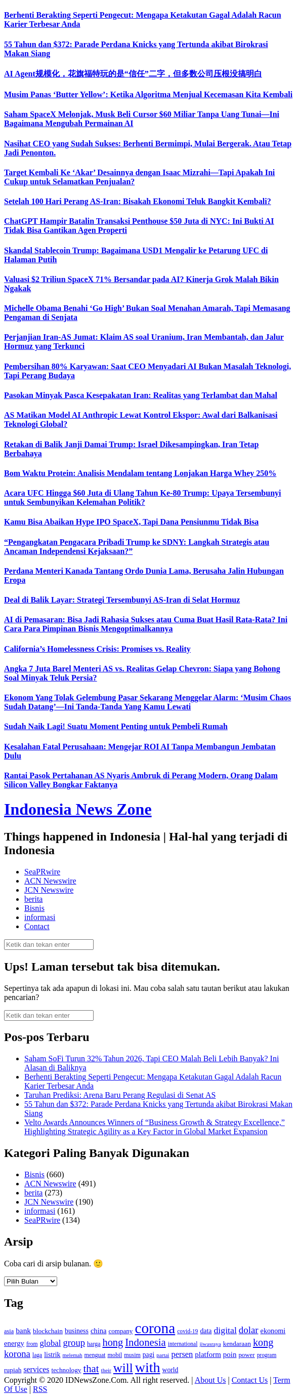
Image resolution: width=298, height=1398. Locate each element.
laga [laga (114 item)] (37, 1355)
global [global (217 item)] (50, 1343)
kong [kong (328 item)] (263, 1342)
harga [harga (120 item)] (93, 1343)
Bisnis (34, 908)
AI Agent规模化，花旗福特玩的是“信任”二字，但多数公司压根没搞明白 (133, 73)
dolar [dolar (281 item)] (249, 1330)
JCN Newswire (48, 890)
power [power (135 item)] (246, 1355)
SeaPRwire (42, 871)
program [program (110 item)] (267, 1355)
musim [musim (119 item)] (132, 1355)
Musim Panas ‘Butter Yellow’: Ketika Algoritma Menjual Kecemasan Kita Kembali (148, 94)
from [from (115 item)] (32, 1344)
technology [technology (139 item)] (66, 1370)
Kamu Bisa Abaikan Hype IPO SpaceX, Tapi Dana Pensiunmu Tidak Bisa (131, 521)
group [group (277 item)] (74, 1342)
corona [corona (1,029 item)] (155, 1328)
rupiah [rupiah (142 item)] (12, 1370)
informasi (39, 917)
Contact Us (250, 1380)
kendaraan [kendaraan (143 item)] (237, 1343)
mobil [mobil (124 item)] (114, 1355)
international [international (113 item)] (183, 1344)
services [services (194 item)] (36, 1369)
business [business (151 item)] (77, 1331)
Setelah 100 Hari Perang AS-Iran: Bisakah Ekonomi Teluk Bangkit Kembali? (137, 201)
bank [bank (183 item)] (23, 1330)
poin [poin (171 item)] (230, 1354)
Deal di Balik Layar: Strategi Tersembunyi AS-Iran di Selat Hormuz (122, 599)
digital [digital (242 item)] (225, 1330)
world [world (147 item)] (170, 1370)
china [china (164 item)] (99, 1331)
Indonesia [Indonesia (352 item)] (145, 1342)
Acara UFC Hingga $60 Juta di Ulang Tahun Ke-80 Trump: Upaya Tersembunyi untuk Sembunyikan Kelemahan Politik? (142, 497)
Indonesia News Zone (78, 809)
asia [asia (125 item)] (9, 1331)
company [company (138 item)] (120, 1331)
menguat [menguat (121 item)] (95, 1355)
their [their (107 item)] (106, 1370)
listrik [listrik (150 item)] (52, 1355)
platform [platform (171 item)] (208, 1354)
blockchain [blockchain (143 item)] (48, 1331)
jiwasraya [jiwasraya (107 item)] (210, 1344)
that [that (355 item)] (91, 1368)
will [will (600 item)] (123, 1368)
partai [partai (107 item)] (162, 1355)
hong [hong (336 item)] (112, 1342)
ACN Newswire (50, 880)
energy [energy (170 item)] (14, 1343)
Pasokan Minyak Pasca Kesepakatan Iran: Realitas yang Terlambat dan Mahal (140, 395)
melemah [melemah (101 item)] (72, 1355)
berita (33, 899)
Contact (37, 926)
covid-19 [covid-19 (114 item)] (187, 1331)
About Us (210, 1380)
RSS (40, 1389)
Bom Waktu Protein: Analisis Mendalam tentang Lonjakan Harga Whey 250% (140, 473)
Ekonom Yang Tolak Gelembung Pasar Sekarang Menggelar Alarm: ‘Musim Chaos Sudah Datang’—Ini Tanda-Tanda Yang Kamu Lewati (147, 702)
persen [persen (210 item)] (182, 1354)
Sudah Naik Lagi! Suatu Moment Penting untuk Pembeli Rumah (116, 726)
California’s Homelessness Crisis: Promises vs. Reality (97, 649)
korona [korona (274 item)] (17, 1353)
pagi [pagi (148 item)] (149, 1355)
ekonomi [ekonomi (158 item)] (273, 1331)
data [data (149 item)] (205, 1331)
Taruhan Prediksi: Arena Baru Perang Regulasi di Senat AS (120, 1095)
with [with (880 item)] (147, 1367)
